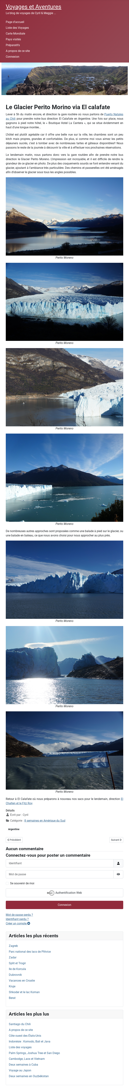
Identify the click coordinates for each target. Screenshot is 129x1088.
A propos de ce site (18, 51)
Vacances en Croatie (22, 980)
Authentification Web (64, 893)
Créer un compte (18, 923)
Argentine (13, 829)
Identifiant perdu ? (17, 919)
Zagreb (13, 946)
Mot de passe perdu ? (19, 914)
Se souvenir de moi (22, 883)
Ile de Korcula (17, 969)
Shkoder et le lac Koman (24, 992)
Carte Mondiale (15, 33)
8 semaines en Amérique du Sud (44, 820)
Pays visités (13, 39)
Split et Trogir (17, 963)
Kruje (12, 986)
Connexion (12, 56)
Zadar (12, 957)
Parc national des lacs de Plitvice (30, 951)
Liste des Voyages (17, 27)
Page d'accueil (15, 22)
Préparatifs (13, 45)
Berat (12, 998)
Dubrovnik (15, 974)
